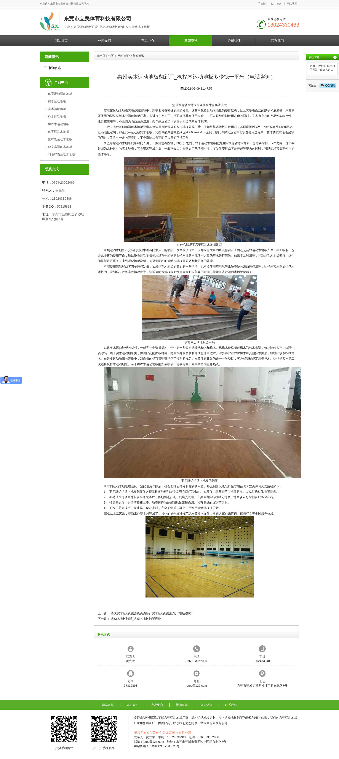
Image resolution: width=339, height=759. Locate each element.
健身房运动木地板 (60, 147)
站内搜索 (276, 3)
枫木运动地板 (57, 101)
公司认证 (234, 40)
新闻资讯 (190, 40)
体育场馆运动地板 (60, 93)
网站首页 (61, 40)
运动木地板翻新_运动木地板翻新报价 (136, 618)
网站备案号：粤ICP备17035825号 (157, 746)
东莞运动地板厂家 (134, 116)
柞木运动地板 (57, 116)
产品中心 (147, 40)
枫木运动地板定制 (203, 717)
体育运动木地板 (58, 131)
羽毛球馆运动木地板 (61, 154)
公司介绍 (104, 40)
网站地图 (292, 3)
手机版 (262, 3)
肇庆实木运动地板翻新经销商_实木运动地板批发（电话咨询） (152, 613)
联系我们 (277, 40)
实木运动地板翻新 (237, 143)
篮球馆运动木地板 (60, 139)
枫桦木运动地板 (58, 124)
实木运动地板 (57, 109)
